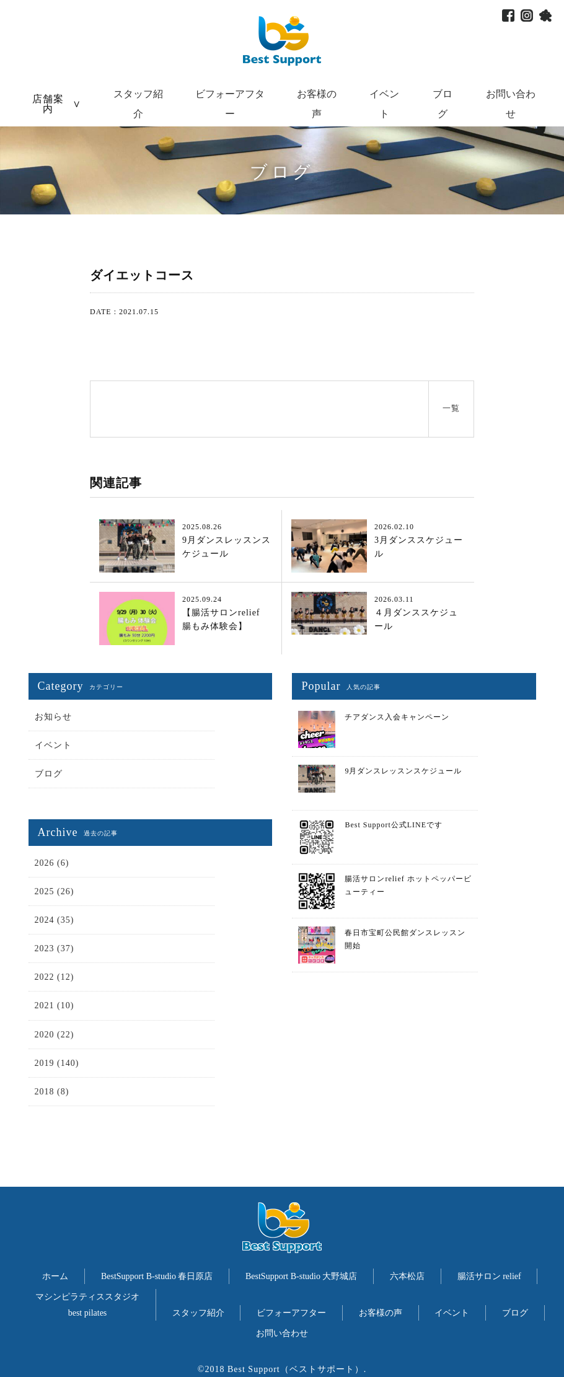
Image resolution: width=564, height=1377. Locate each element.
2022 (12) (54, 977)
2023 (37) (54, 948)
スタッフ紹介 (198, 1313)
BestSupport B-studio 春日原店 (157, 1276)
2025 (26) (54, 891)
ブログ (49, 773)
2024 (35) (54, 920)
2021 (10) (54, 1005)
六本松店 (407, 1276)
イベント (53, 745)
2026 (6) (52, 863)
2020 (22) (54, 1034)
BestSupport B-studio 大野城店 (301, 1276)
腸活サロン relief (489, 1276)
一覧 (451, 408)
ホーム (55, 1276)
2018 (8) (52, 1091)
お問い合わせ (282, 1333)
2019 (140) (57, 1063)
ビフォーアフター (291, 1313)
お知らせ (53, 716)
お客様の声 (380, 1313)
